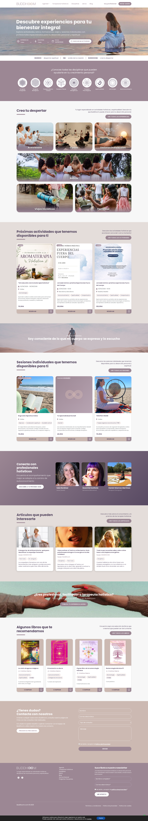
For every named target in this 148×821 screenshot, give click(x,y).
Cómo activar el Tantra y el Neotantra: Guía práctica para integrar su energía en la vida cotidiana (70, 554)
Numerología (81, 680)
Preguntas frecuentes (28, 736)
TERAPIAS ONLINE (104, 416)
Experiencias (24, 40)
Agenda (45, 4)
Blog (91, 4)
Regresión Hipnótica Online (31, 416)
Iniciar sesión (125, 4)
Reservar (32, 312)
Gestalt (60, 423)
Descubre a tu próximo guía (30, 487)
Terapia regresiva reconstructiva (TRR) (108, 423)
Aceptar (101, 818)
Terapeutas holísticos (60, 4)
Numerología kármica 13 (116, 671)
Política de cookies (125, 811)
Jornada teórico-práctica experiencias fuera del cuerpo (110, 284)
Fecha (56, 40)
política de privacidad (120, 794)
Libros (84, 4)
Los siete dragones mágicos (26, 672)
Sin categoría (32, 561)
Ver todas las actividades (118, 238)
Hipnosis (21, 423)
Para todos (22, 561)
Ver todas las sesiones (119, 371)
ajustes (88, 819)
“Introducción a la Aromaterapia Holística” (33, 284)
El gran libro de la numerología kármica (86, 672)
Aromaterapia (23, 295)
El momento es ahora (56, 671)
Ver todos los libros (120, 636)
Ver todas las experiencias (118, 117)
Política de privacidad (110, 811)
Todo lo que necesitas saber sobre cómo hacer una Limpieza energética (113, 552)
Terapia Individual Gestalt (69, 416)
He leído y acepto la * (113, 794)
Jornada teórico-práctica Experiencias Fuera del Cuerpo (71, 284)
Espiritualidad (75, 295)
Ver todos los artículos (118, 521)
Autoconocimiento (63, 295)
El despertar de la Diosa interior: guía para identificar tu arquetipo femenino (34, 553)
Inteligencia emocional (55, 680)
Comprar (28, 695)
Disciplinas (75, 4)
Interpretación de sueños (89, 295)
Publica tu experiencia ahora (74, 607)
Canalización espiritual (33, 423)
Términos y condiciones (93, 811)
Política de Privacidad (103, 749)
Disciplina (40, 40)
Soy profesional (110, 4)
